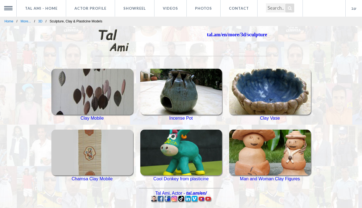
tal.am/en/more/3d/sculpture (237, 34)
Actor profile (90, 8)
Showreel (134, 8)
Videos (170, 8)
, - (181, 193)
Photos (203, 8)
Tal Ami (41, 8)
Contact (239, 8)
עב (353, 8)
